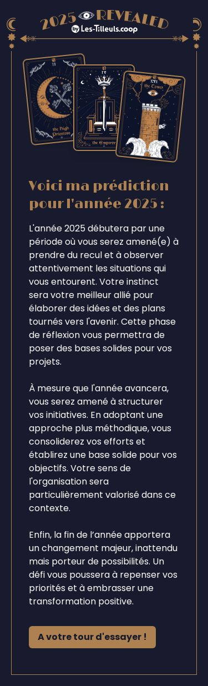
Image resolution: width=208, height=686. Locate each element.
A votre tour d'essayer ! (92, 636)
